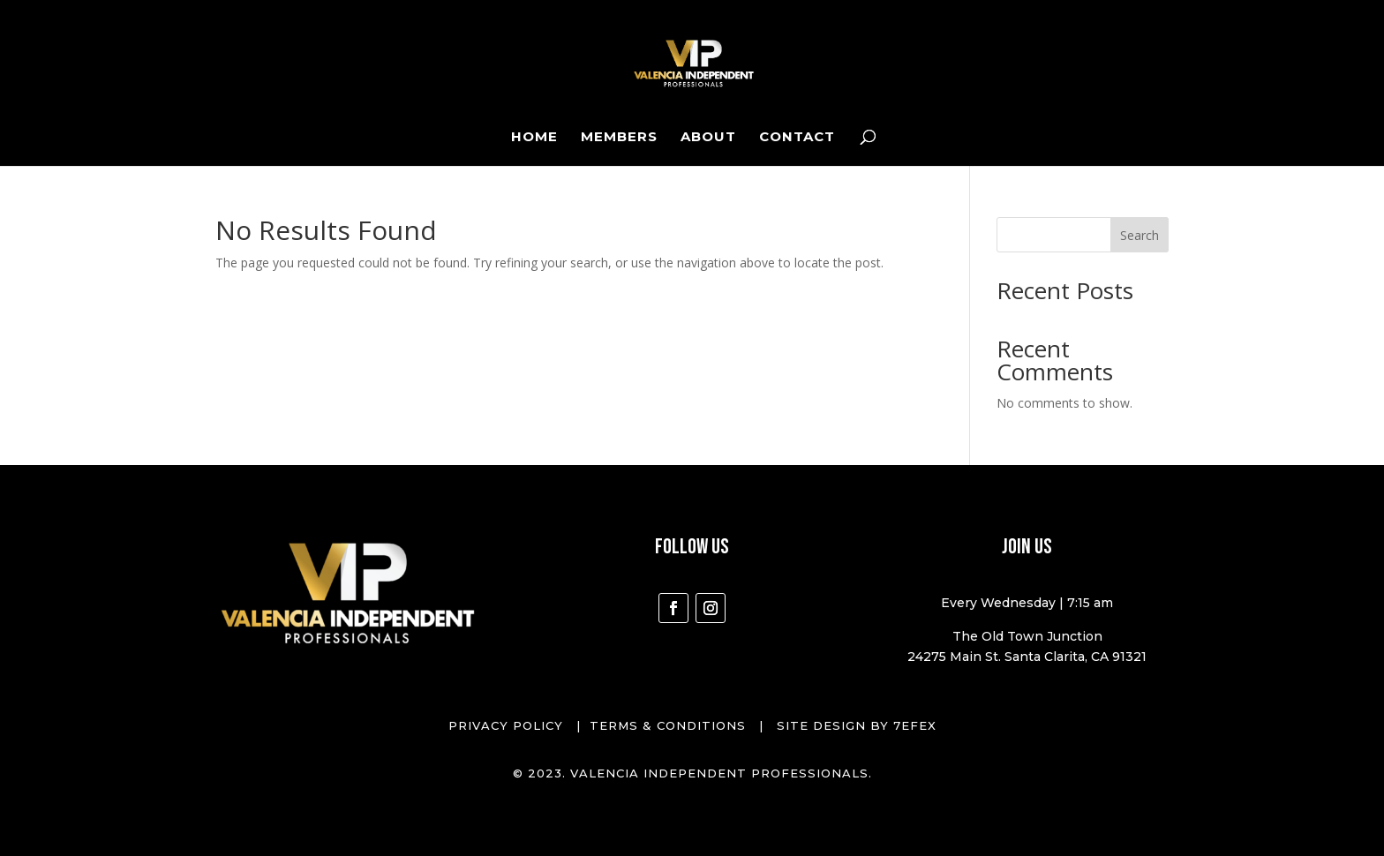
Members (619, 138)
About (708, 138)
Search (1139, 235)
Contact (797, 138)
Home (534, 138)
